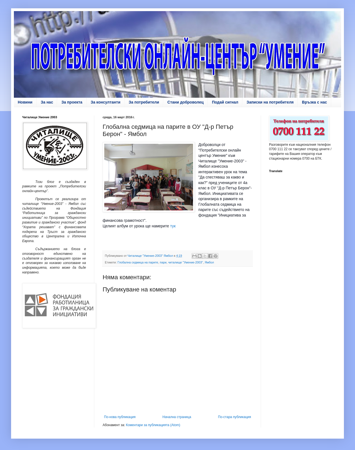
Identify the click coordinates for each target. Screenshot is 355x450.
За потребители (144, 102)
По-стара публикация (234, 417)
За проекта (71, 102)
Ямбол (209, 262)
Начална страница (177, 417)
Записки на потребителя (270, 102)
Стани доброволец (186, 102)
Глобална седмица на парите (138, 262)
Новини (25, 102)
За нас (47, 102)
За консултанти (105, 102)
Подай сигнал (225, 102)
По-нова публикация (120, 417)
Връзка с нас (314, 102)
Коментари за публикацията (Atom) (153, 425)
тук (173, 226)
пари (163, 262)
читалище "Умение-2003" (185, 262)
